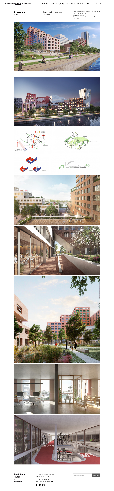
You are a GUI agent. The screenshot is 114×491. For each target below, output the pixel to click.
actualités (45, 3)
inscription (96, 475)
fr (96, 3)
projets (52, 3)
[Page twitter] (40, 485)
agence (65, 3)
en (100, 3)
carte (71, 3)
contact (82, 3)
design (58, 3)
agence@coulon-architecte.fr (44, 481)
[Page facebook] (37, 485)
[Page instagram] (43, 485)
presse (76, 3)
